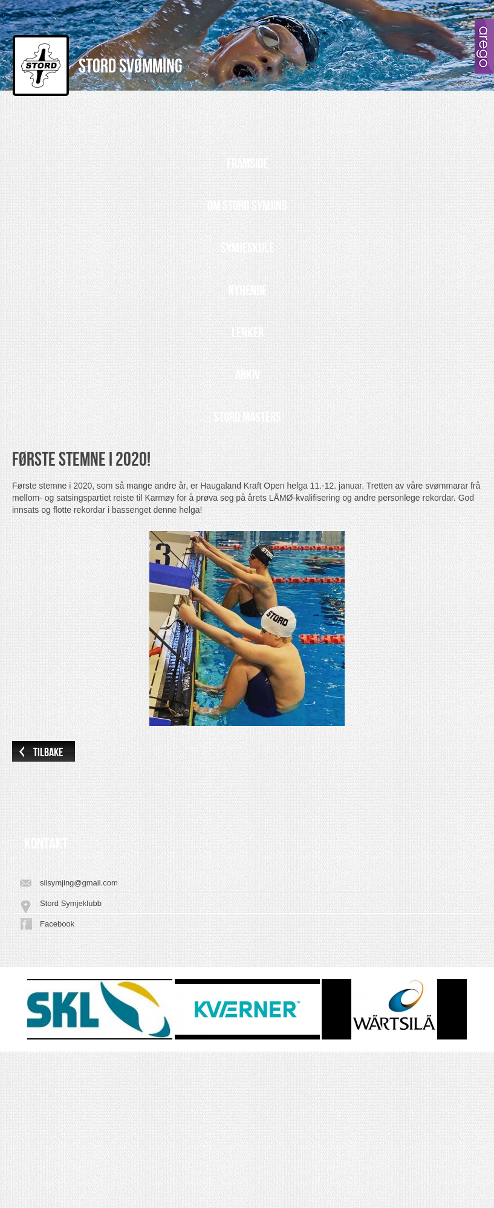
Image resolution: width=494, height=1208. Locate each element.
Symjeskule (247, 248)
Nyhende (247, 290)
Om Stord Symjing (247, 206)
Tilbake (48, 752)
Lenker (248, 332)
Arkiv (247, 375)
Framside (247, 163)
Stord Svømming (130, 67)
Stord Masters (247, 417)
